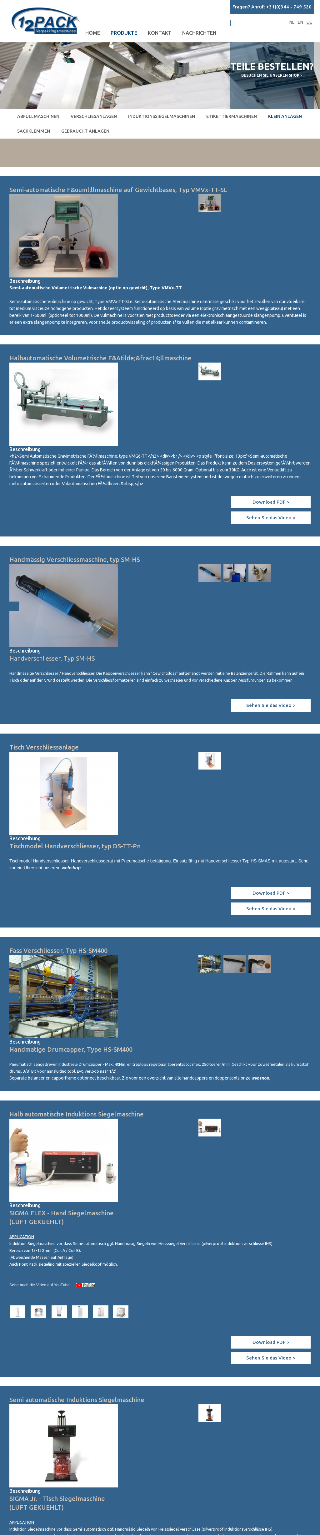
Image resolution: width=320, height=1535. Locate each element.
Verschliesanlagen (94, 116)
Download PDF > (270, 502)
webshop (71, 867)
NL (291, 22)
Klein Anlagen (285, 116)
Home (92, 33)
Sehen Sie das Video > (271, 517)
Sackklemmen (33, 131)
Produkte (124, 33)
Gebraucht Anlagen (85, 131)
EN (300, 22)
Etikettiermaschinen (231, 116)
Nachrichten (199, 33)
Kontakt (160, 33)
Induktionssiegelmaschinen (161, 116)
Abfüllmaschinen (38, 116)
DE (309, 22)
